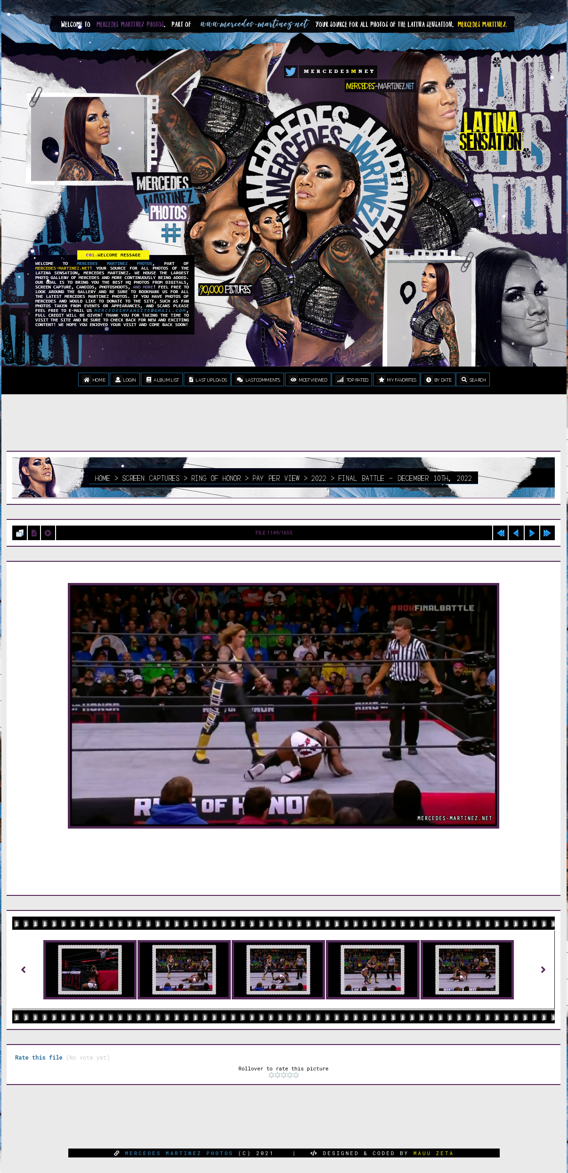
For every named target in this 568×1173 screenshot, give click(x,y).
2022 (318, 477)
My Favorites (396, 379)
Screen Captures (150, 477)
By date (437, 379)
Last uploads (207, 379)
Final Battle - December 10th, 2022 (405, 477)
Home (93, 379)
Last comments (257, 379)
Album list (162, 379)
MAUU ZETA (434, 1153)
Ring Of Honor (216, 477)
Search (473, 379)
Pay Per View (276, 477)
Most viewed (308, 379)
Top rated (351, 379)
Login (125, 379)
